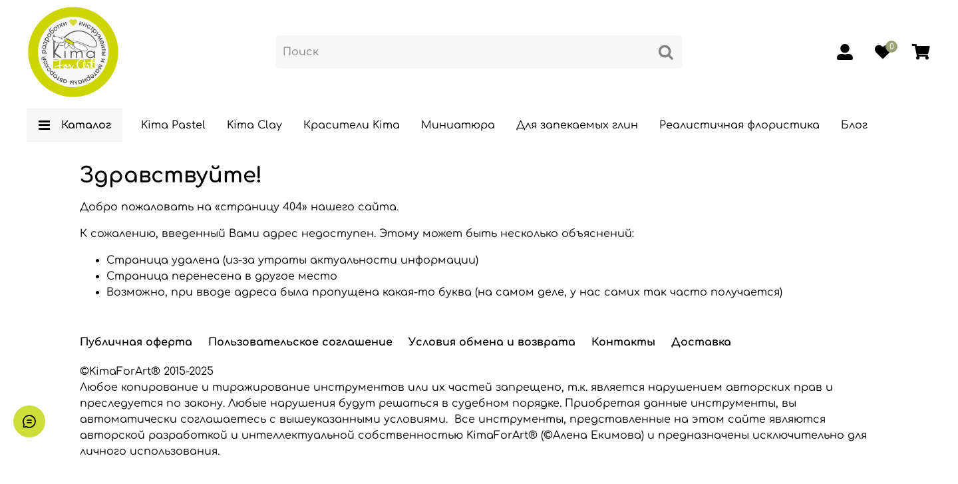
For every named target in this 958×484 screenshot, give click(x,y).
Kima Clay (254, 125)
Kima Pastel (173, 125)
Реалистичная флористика (739, 125)
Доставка (701, 342)
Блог (854, 125)
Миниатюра (458, 125)
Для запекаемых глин (577, 125)
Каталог (74, 125)
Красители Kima (351, 125)
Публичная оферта (136, 342)
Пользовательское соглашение (300, 342)
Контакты (623, 342)
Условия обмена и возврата (491, 342)
